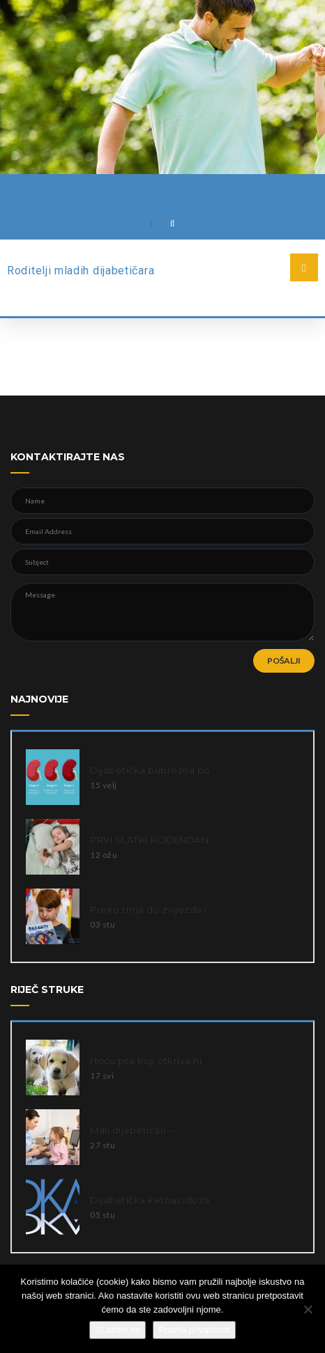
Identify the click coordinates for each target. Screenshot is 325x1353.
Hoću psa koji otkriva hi (146, 1060)
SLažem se (117, 1329)
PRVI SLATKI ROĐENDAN (149, 839)
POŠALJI (284, 660)
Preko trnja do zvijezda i (148, 909)
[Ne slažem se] (308, 1309)
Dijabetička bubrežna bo (150, 770)
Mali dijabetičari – (132, 1130)
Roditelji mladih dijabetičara (80, 270)
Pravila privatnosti (194, 1329)
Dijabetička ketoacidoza (150, 1199)
